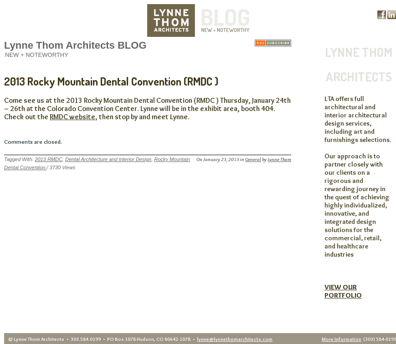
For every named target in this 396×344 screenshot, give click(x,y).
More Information (341, 339)
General (253, 159)
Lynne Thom (279, 159)
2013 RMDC (48, 159)
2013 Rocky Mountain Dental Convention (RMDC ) (111, 81)
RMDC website (72, 116)
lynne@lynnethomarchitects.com (235, 339)
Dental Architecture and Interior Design (108, 159)
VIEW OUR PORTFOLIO (343, 291)
